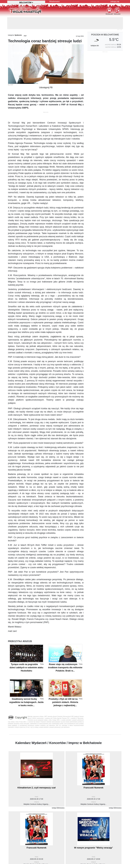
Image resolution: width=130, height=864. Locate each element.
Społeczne (18, 35)
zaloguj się (114, 1)
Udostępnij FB (45, 87)
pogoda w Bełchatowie (105, 34)
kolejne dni (95, 46)
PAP (25, 36)
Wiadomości (54, 1)
